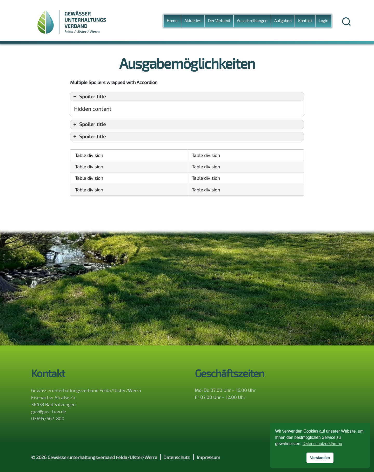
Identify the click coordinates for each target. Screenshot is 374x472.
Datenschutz (176, 457)
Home (172, 20)
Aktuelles (192, 20)
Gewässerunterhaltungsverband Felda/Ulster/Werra (102, 457)
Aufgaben (282, 20)
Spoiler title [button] (89, 97)
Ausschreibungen (252, 20)
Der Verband (219, 20)
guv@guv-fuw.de (48, 411)
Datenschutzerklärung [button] (322, 443)
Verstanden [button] (320, 458)
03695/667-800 (47, 418)
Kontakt (305, 20)
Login (323, 20)
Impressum (208, 457)
